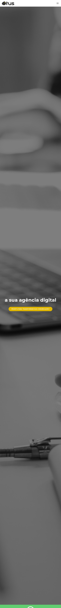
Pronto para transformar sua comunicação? (30, 309)
